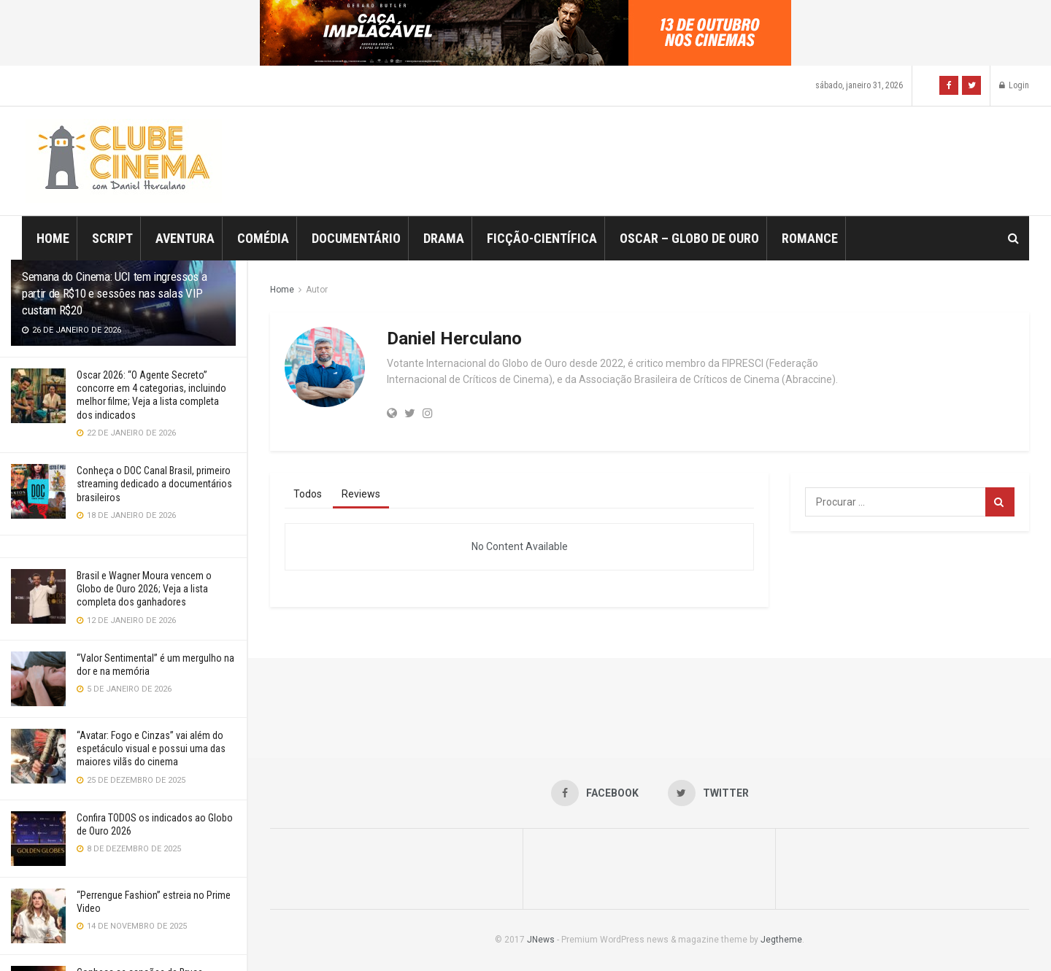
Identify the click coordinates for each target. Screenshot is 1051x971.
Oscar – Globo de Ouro (689, 238)
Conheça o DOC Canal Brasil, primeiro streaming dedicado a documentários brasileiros (154, 484)
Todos (307, 494)
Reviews (361, 494)
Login (1014, 85)
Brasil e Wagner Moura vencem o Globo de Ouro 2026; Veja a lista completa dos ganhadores (144, 589)
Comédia (263, 238)
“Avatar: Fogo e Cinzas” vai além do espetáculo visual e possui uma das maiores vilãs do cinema (151, 748)
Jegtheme (781, 940)
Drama (443, 238)
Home (52, 238)
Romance (810, 238)
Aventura (185, 238)
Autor (317, 290)
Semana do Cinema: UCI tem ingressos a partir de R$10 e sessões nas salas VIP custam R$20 (114, 293)
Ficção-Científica (542, 238)
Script (112, 238)
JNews (541, 940)
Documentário (356, 238)
